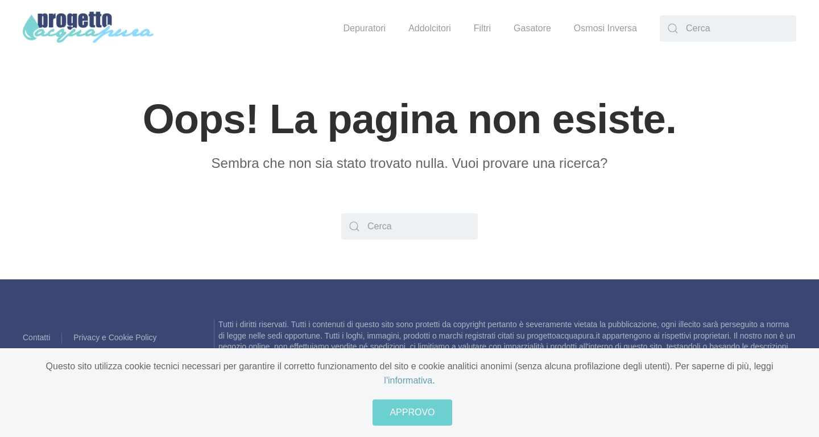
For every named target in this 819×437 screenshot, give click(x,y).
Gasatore (532, 28)
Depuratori (364, 28)
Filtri (482, 28)
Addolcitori (429, 28)
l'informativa (408, 380)
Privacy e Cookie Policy (114, 337)
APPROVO (412, 412)
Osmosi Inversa (605, 28)
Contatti (36, 337)
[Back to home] (89, 28)
